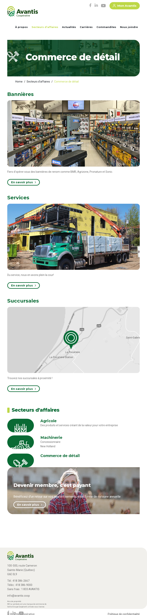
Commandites (106, 27)
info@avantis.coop (18, 595)
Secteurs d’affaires (45, 27)
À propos (21, 27)
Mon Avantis (124, 6)
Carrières (86, 27)
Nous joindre (129, 27)
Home (19, 81)
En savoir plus (29, 504)
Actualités (69, 27)
